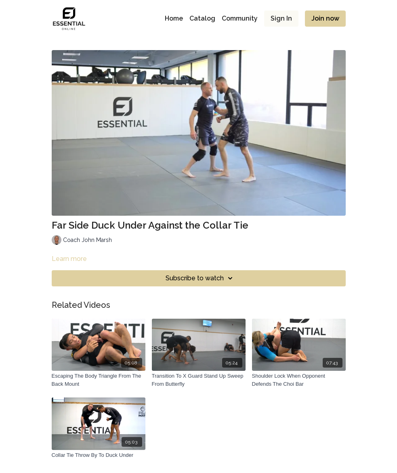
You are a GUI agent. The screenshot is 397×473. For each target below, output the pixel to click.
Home (174, 18)
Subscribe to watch (200, 278)
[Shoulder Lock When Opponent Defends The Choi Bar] (299, 380)
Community (240, 18)
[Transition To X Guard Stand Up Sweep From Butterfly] (199, 380)
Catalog (202, 18)
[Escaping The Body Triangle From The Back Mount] (98, 380)
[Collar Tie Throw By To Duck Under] (98, 455)
